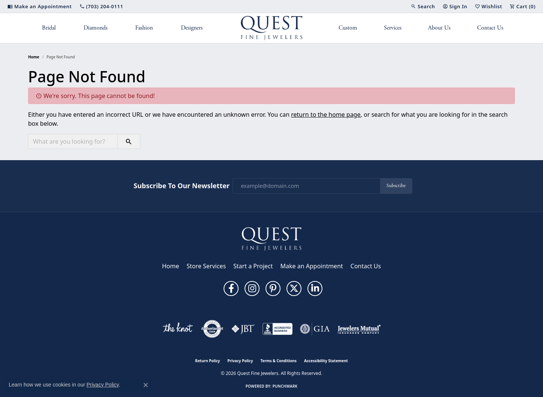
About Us (439, 28)
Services (392, 28)
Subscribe (396, 186)
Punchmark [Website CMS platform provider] (285, 386)
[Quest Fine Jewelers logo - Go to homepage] (272, 28)
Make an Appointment (311, 266)
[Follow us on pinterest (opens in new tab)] (273, 288)
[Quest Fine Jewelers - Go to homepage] (271, 238)
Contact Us (490, 28)
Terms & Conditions (278, 361)
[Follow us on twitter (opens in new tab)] (293, 288)
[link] (39, 6)
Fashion (144, 28)
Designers (192, 28)
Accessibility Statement (326, 361)
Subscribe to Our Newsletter (182, 186)
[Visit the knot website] (177, 329)
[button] (423, 6)
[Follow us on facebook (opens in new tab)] (231, 288)
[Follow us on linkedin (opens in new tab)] (314, 288)
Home (33, 56)
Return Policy (207, 361)
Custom (348, 28)
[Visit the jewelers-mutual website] (358, 329)
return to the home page (326, 114)
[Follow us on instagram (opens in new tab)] (252, 288)
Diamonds (95, 28)
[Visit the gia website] (315, 329)
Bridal (49, 28)
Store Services (206, 266)
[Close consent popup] (145, 385)
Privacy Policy (240, 361)
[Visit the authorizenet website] (212, 329)
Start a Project (253, 266)
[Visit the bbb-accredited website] (277, 329)
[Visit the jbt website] (243, 329)
